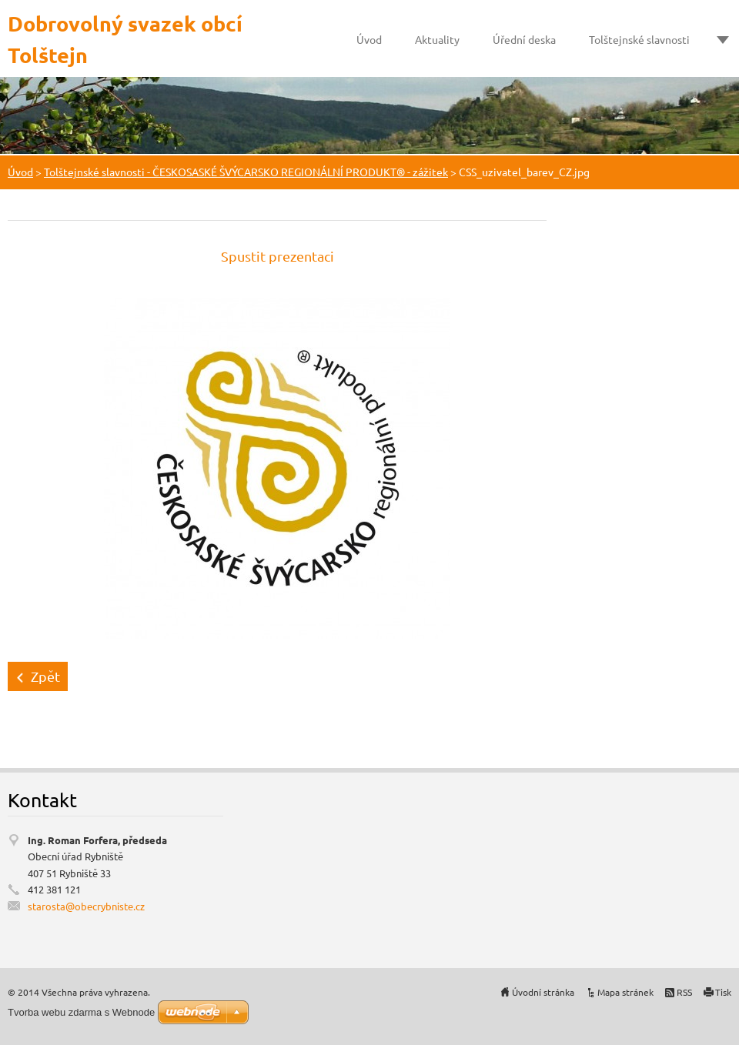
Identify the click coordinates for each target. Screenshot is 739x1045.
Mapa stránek (625, 992)
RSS (684, 992)
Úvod (369, 39)
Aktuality (437, 39)
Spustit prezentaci (277, 256)
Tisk (723, 992)
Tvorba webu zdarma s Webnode (81, 1012)
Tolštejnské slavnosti (639, 39)
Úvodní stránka (543, 992)
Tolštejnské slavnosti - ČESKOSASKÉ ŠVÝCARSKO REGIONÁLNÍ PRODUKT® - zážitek (246, 172)
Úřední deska (524, 39)
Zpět (45, 676)
